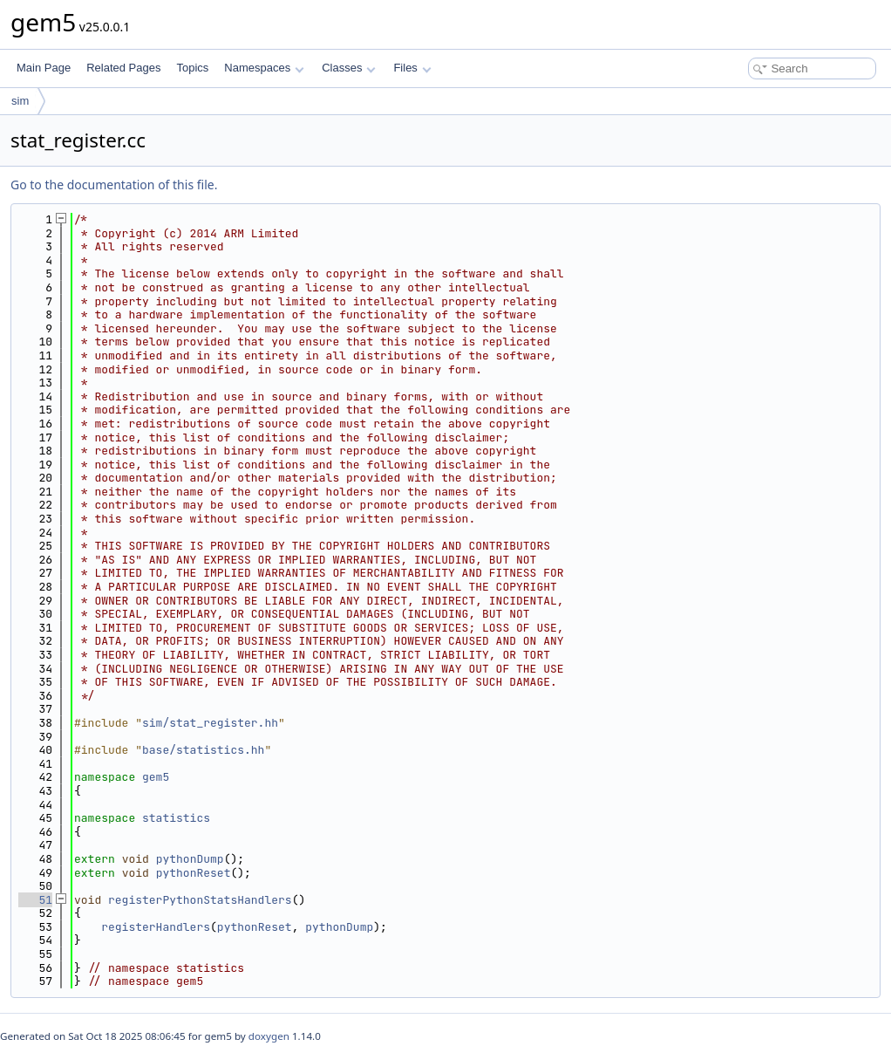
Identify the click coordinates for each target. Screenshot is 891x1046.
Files (412, 67)
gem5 (155, 776)
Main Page (44, 67)
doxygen (268, 1036)
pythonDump (190, 858)
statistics (176, 817)
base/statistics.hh (203, 749)
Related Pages (123, 67)
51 (35, 899)
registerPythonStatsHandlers (200, 899)
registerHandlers (155, 927)
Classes (349, 67)
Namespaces (263, 67)
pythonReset (193, 872)
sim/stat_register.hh (210, 722)
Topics (192, 67)
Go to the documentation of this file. (113, 184)
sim (20, 100)
